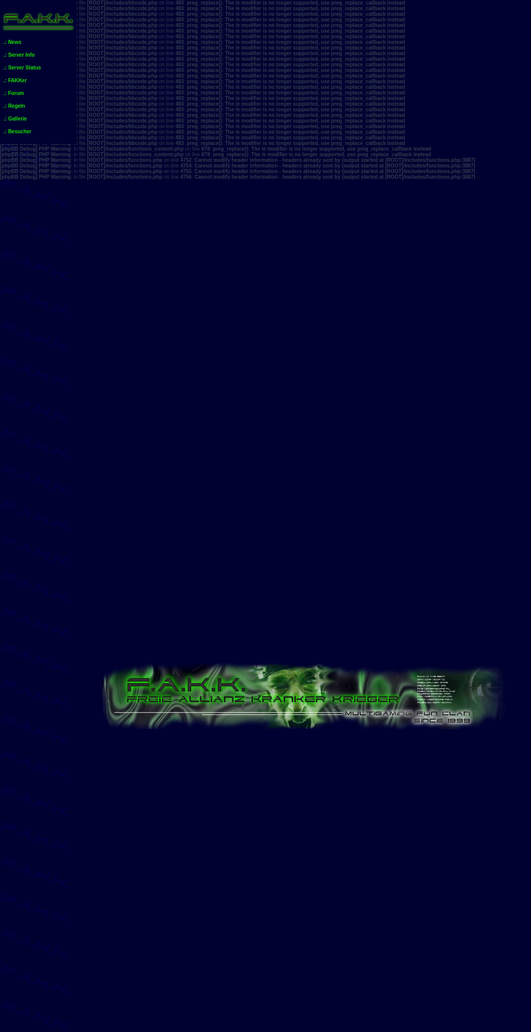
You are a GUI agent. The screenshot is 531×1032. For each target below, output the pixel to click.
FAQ (405, 553)
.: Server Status (22, 67)
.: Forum (14, 93)
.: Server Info (19, 55)
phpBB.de (337, 1029)
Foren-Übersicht (123, 614)
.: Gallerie (15, 119)
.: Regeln (14, 106)
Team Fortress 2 (426, 787)
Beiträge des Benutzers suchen (450, 738)
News (401, 752)
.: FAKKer (15, 80)
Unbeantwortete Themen (119, 588)
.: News (12, 42)
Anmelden (114, 553)
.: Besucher (17, 131)
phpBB (278, 1023)
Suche (445, 553)
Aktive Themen (171, 588)
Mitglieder (493, 553)
